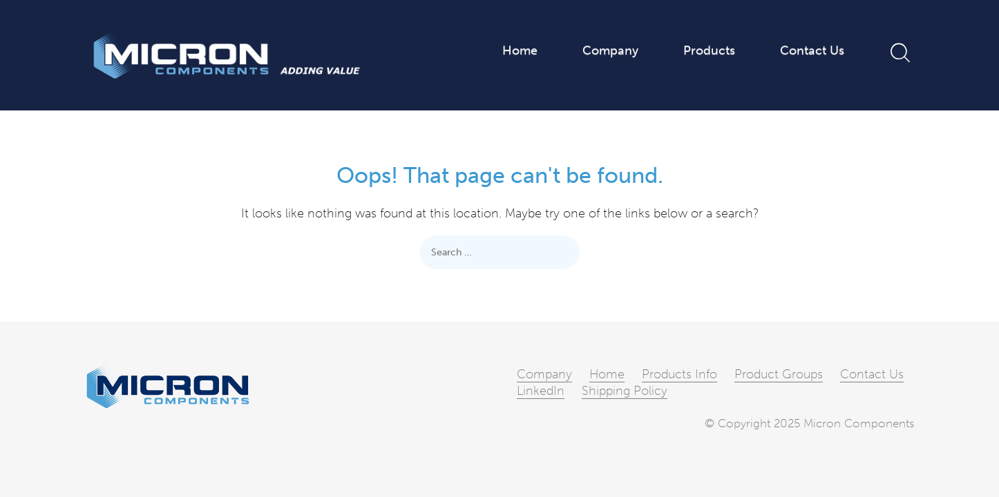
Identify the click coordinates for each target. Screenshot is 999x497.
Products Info (679, 374)
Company (610, 51)
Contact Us (812, 51)
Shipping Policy (624, 390)
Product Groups (778, 374)
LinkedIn (540, 390)
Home (519, 51)
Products (709, 51)
